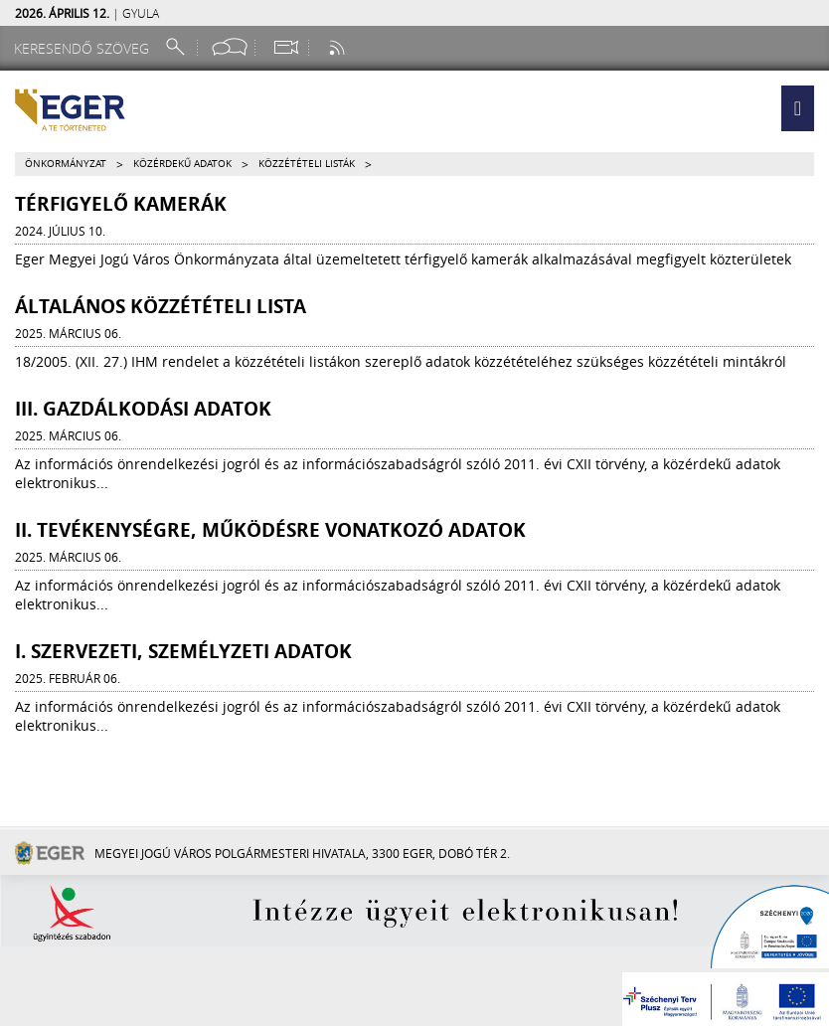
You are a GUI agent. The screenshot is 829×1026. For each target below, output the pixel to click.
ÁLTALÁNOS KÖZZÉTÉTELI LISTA (160, 306)
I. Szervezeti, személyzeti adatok (183, 651)
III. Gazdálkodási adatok (143, 409)
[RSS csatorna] (339, 47)
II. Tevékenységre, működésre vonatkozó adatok (270, 530)
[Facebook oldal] (230, 47)
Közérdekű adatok (182, 163)
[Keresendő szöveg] (84, 48)
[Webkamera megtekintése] (285, 47)
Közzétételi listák (306, 163)
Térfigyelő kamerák (121, 204)
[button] (797, 108)
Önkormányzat (65, 163)
